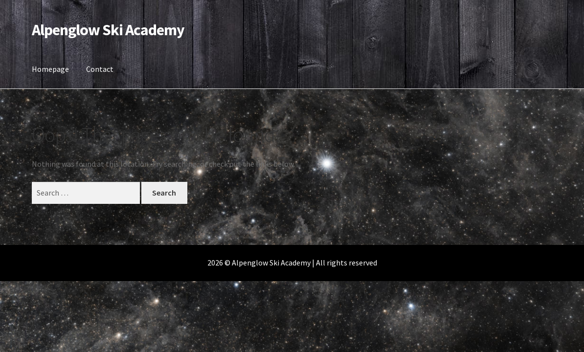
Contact (99, 69)
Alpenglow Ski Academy (108, 30)
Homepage (50, 69)
